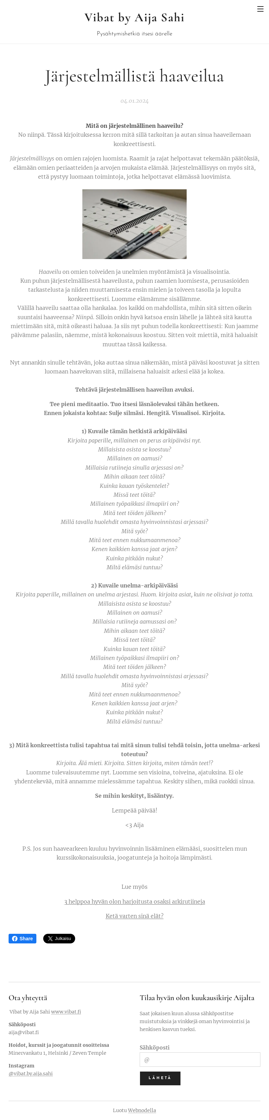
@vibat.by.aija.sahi (31, 1074)
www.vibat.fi (66, 1012)
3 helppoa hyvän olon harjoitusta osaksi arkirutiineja (134, 901)
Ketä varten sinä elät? (135, 915)
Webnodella (142, 1110)
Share (22, 938)
